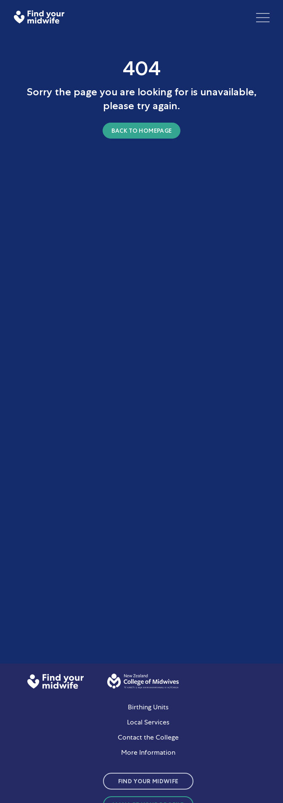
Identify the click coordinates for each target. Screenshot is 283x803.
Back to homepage (141, 130)
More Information (148, 752)
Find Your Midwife (148, 781)
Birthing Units (148, 707)
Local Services (148, 722)
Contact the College (148, 737)
